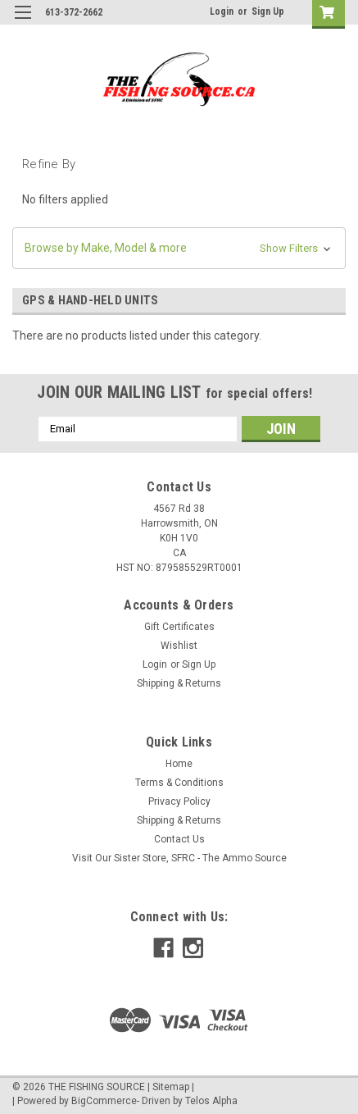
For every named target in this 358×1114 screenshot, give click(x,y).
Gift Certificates (179, 626)
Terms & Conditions (179, 782)
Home (179, 763)
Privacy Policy (179, 801)
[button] (179, 248)
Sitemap (170, 1087)
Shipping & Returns (179, 683)
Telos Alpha (211, 1101)
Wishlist (179, 645)
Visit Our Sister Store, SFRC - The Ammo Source (179, 858)
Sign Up (268, 11)
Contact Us (179, 839)
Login (221, 11)
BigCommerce (104, 1101)
